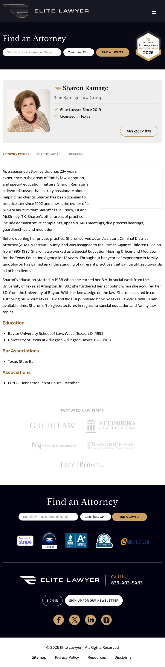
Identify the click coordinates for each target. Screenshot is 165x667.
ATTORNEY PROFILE (16, 154)
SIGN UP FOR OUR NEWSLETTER (96, 600)
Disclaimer (124, 657)
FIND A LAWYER (113, 52)
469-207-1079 (139, 131)
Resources (97, 657)
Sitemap (39, 657)
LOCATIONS (75, 154)
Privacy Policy (67, 657)
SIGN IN (49, 600)
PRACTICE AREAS (48, 154)
